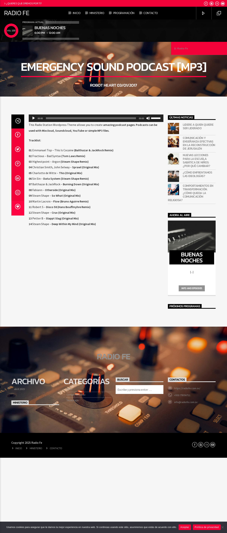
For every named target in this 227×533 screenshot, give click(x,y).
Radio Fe (16, 13)
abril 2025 (19, 464)
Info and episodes (191, 363)
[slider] (91, 194)
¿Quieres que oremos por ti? (23, 3)
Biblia (69, 464)
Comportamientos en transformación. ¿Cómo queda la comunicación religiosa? (190, 268)
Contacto (150, 13)
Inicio (77, 13)
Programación (123, 13)
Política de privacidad (207, 527)
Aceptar (184, 527)
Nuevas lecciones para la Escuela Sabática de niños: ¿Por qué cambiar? (196, 236)
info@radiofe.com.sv (186, 477)
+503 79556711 (182, 470)
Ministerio (97, 13)
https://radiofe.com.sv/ (187, 463)
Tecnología (72, 475)
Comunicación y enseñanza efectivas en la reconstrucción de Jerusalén (199, 219)
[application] (96, 193)
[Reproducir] (33, 194)
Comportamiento (75, 470)
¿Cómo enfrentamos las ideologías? (197, 249)
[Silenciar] (148, 194)
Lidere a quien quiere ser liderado (198, 201)
